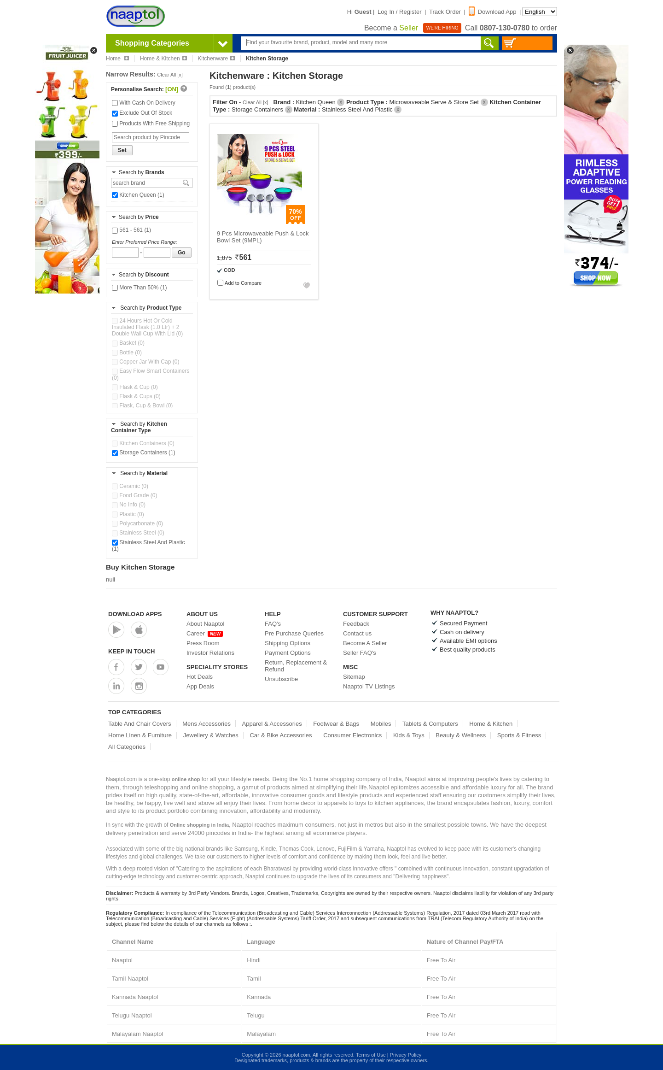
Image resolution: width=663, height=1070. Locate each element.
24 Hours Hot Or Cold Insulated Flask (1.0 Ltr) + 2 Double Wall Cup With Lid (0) (147, 327)
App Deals (200, 686)
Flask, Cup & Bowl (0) (142, 405)
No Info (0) (128, 504)
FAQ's (273, 623)
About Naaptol (205, 623)
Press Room (203, 643)
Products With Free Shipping (151, 123)
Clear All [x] (170, 74)
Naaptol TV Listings (369, 686)
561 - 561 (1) (131, 230)
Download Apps (135, 614)
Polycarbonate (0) (137, 523)
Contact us (357, 633)
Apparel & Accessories (272, 723)
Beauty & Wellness (461, 735)
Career (204, 633)
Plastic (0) (128, 514)
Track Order (445, 11)
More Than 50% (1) (139, 287)
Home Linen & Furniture (140, 735)
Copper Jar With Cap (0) (145, 362)
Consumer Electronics (352, 735)
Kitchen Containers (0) (143, 443)
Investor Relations (210, 652)
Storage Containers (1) (143, 452)
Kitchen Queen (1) (138, 195)
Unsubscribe (281, 679)
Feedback (356, 623)
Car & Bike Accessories (281, 735)
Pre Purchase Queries (294, 633)
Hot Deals (199, 676)
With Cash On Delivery (143, 103)
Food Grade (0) (134, 495)
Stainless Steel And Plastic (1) (148, 545)
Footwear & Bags (336, 723)
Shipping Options (287, 643)
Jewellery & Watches (210, 735)
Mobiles (381, 723)
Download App (493, 11)
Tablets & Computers (430, 723)
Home (117, 58)
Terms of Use (371, 1055)
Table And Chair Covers (139, 723)
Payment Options (288, 652)
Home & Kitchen (163, 58)
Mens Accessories (206, 723)
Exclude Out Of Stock (142, 113)
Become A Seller (365, 643)
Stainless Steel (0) (138, 532)
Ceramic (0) (130, 486)
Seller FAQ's (359, 652)
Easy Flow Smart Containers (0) (150, 374)
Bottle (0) (127, 352)
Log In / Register (399, 11)
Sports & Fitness (519, 735)
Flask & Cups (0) (136, 396)
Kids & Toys (409, 735)
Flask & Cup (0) (135, 387)
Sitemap (354, 676)
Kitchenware (216, 58)
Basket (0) (128, 343)
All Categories (126, 746)
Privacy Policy (405, 1055)
